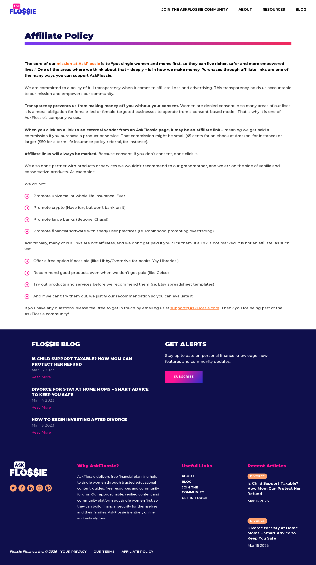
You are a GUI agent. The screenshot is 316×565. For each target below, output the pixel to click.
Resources (274, 9)
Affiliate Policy (137, 551)
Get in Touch (194, 498)
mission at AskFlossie (78, 63)
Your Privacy (73, 551)
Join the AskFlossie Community (195, 9)
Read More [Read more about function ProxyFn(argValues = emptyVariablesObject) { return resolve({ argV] (41, 377)
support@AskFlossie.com (194, 308)
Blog (301, 9)
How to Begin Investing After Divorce (79, 419)
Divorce (257, 476)
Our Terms (104, 551)
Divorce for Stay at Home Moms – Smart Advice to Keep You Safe (273, 533)
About (245, 9)
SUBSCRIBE (184, 377)
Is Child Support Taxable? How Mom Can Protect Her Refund (274, 488)
